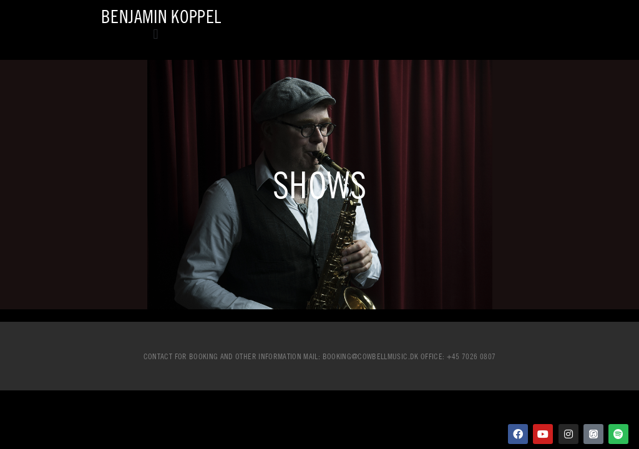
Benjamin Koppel (161, 16)
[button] (156, 34)
